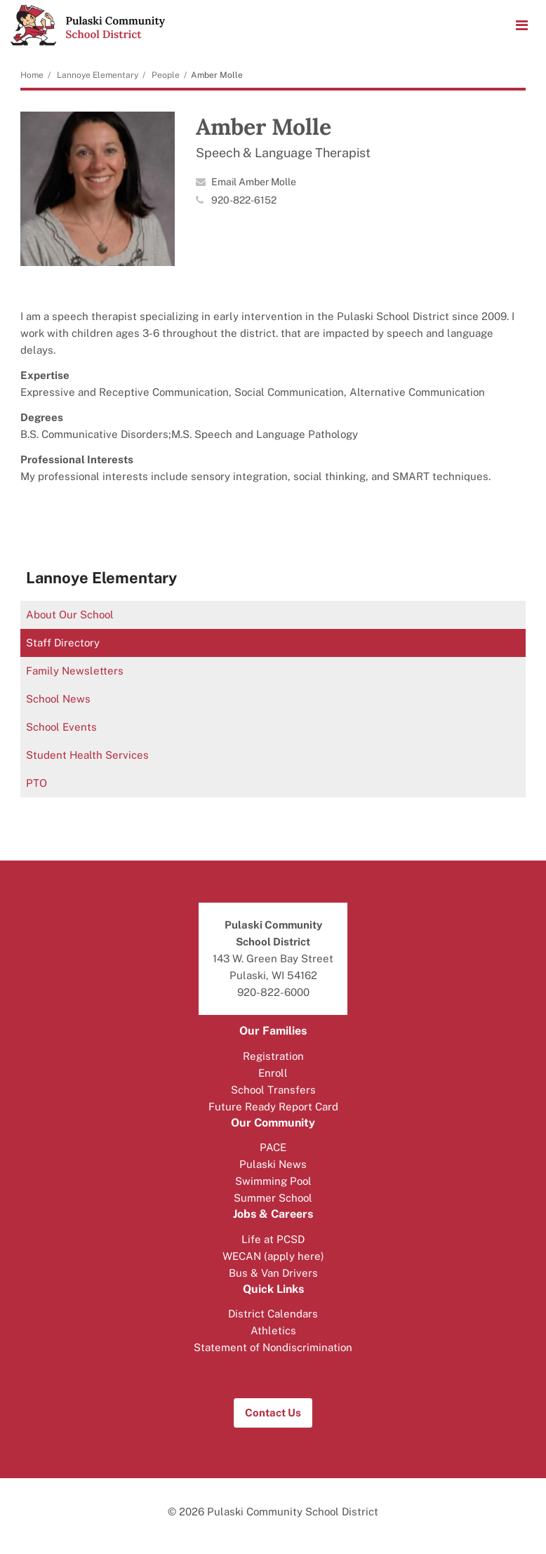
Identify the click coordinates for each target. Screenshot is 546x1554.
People (166, 75)
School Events (61, 727)
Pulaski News (273, 1164)
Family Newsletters (75, 671)
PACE (273, 1147)
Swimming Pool (273, 1181)
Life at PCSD (273, 1239)
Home (32, 75)
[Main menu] (521, 24)
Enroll (273, 1073)
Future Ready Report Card (273, 1107)
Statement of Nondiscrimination (273, 1347)
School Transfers (273, 1090)
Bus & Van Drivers (273, 1273)
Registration (273, 1056)
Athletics (273, 1330)
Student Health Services (87, 755)
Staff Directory (63, 643)
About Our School (70, 614)
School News (58, 699)
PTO (36, 783)
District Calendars (273, 1314)
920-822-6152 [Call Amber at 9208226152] (244, 200)
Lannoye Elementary (97, 75)
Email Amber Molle (253, 181)
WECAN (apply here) (273, 1256)
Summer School (273, 1198)
